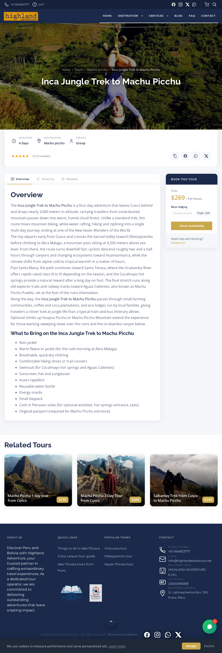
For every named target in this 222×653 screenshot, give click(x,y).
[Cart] (207, 5)
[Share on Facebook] (185, 156)
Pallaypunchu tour (118, 556)
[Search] (214, 4)
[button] (175, 156)
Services (156, 15)
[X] (178, 634)
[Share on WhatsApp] (195, 156)
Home (107, 15)
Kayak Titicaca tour (119, 564)
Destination (128, 15)
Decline (209, 646)
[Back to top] (111, 621)
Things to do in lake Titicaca (79, 548)
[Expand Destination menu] (143, 16)
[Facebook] (173, 4)
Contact (208, 15)
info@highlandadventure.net (190, 561)
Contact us (178, 243)
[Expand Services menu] (168, 16)
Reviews (69, 179)
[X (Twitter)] (187, 4)
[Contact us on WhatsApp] (167, 634)
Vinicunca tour (115, 548)
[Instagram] (180, 4)
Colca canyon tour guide (76, 556)
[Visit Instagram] (157, 634)
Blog (178, 15)
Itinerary (45, 179)
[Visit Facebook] (147, 634)
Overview (20, 179)
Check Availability (191, 225)
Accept (191, 646)
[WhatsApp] (194, 4)
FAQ (192, 15)
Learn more (117, 646)
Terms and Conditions (122, 634)
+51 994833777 (19, 4)
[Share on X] (206, 156)
